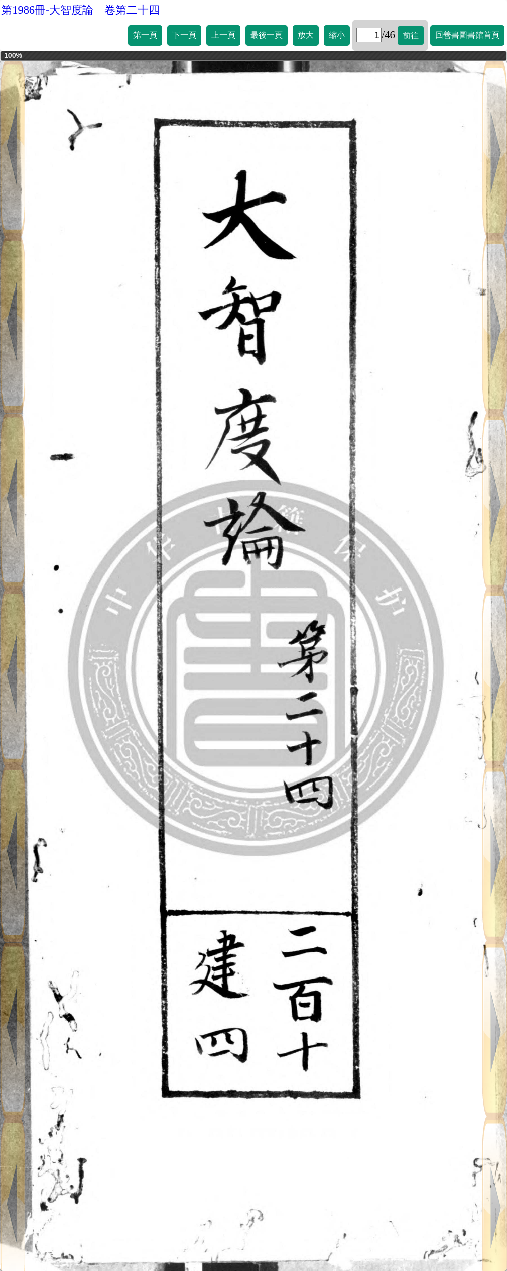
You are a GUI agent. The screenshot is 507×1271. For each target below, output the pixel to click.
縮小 (337, 35)
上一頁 (223, 35)
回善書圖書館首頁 (467, 35)
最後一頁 (266, 35)
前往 (411, 35)
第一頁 (145, 35)
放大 (306, 35)
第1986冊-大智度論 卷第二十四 (80, 10)
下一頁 (184, 35)
